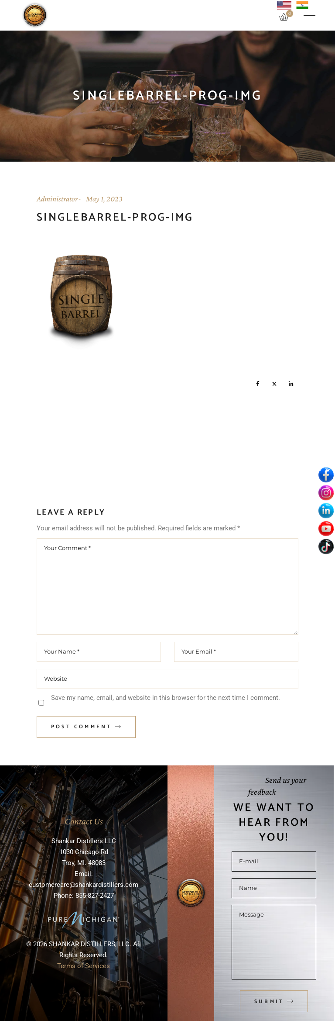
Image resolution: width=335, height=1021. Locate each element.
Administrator (57, 198)
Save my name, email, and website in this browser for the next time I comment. (165, 698)
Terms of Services (83, 966)
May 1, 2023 (104, 198)
